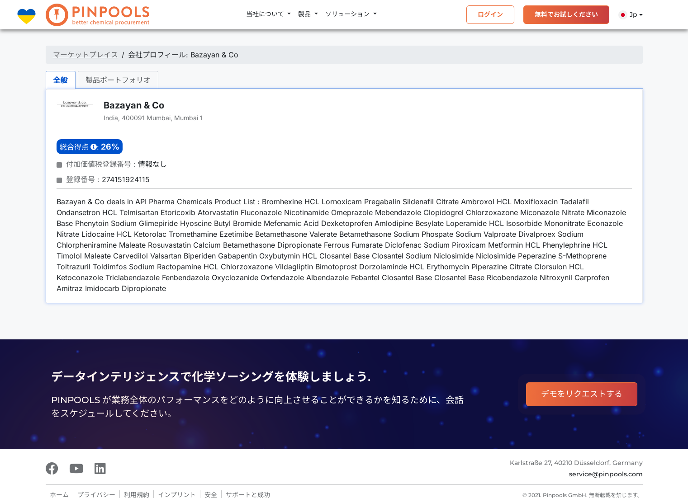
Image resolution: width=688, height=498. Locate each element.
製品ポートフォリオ (118, 80)
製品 (305, 14)
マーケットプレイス (85, 54)
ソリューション (348, 14)
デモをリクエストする (581, 394)
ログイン (490, 14)
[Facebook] (52, 468)
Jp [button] (627, 14)
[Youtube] (76, 468)
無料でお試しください (566, 14)
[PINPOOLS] (97, 15)
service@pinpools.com (606, 474)
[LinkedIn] (100, 468)
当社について (266, 14)
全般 (60, 80)
